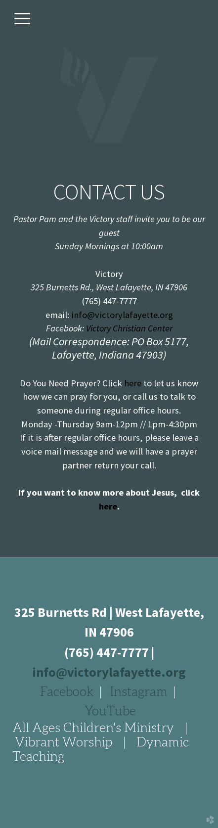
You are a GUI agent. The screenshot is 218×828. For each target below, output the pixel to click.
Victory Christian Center (128, 328)
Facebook (67, 691)
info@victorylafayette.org (122, 315)
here (132, 383)
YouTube (110, 711)
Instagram (139, 691)
